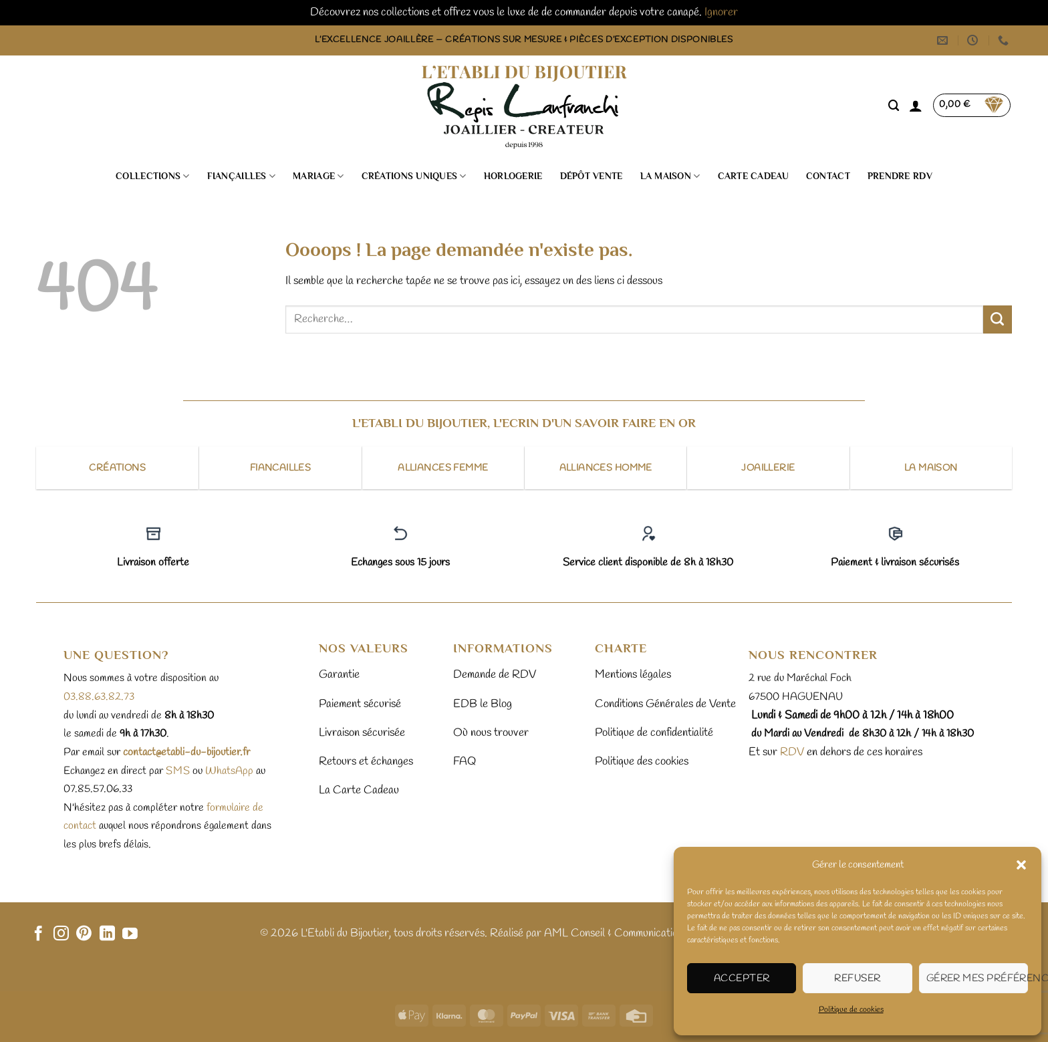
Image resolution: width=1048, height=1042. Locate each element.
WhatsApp (229, 771)
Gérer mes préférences (977, 978)
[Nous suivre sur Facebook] (38, 934)
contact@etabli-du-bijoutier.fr (186, 752)
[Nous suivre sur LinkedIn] (107, 934)
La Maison (670, 176)
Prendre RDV (900, 176)
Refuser (857, 978)
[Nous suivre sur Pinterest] (84, 934)
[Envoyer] (997, 319)
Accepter (742, 978)
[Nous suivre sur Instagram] (61, 934)
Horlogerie (513, 176)
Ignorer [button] (721, 12)
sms (178, 771)
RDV (790, 752)
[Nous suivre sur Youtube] (130, 934)
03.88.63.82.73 (98, 697)
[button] (1021, 865)
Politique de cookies (851, 1010)
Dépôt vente (591, 176)
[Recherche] (894, 105)
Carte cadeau (753, 176)
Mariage (318, 176)
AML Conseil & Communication (613, 933)
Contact (828, 176)
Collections (153, 176)
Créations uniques (414, 176)
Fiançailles (241, 176)
